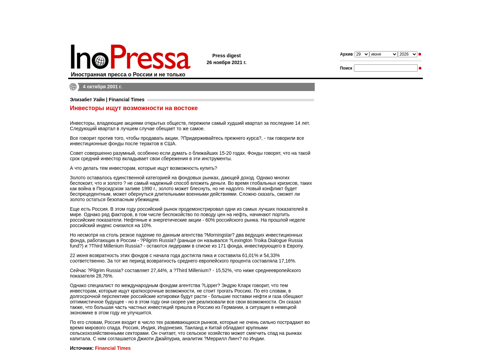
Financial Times (113, 348)
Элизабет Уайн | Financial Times (107, 99)
